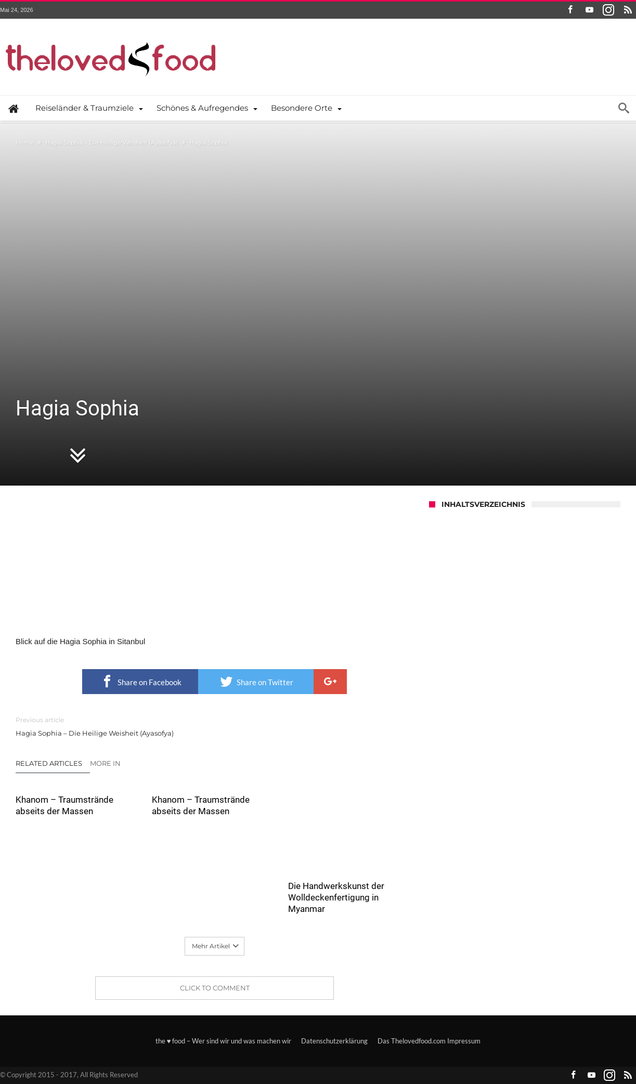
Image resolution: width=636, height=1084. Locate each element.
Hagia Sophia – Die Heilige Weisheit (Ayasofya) (111, 142)
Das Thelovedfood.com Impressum (429, 1041)
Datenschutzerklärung (334, 1041)
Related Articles (49, 763)
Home (25, 142)
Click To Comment (215, 988)
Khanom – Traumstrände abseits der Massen (64, 805)
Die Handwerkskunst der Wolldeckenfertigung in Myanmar (336, 897)
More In (106, 763)
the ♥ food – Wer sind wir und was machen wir (223, 1041)
